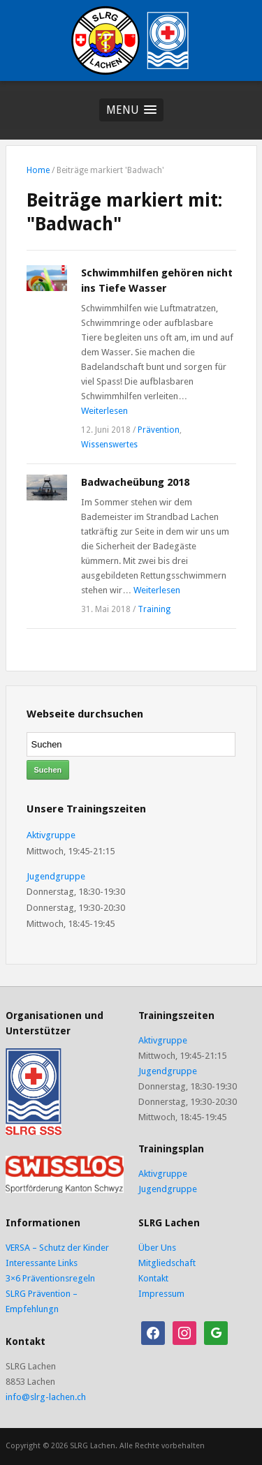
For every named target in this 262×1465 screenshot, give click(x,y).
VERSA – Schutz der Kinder (57, 1247)
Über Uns (157, 1247)
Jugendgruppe (56, 876)
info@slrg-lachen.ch (46, 1397)
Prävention (159, 430)
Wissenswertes (109, 444)
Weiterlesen (104, 411)
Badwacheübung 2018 (135, 482)
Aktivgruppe (51, 835)
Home (38, 170)
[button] (131, 109)
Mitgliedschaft (167, 1263)
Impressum (161, 1293)
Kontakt (153, 1278)
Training (154, 609)
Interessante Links (42, 1263)
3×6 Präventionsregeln (50, 1278)
